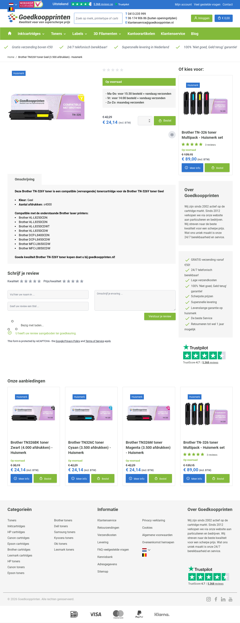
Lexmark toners (64, 549)
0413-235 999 (137, 14)
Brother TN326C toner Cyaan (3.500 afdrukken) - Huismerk (89, 447)
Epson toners (15, 573)
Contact (228, 4)
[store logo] (39, 18)
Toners (11, 520)
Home (10, 57)
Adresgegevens (107, 564)
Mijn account (183, 4)
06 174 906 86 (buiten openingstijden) (152, 18)
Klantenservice (106, 520)
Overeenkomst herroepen (158, 542)
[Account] (201, 18)
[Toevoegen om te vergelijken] (172, 134)
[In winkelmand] (217, 167)
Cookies (147, 527)
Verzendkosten (106, 535)
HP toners (13, 561)
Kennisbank (105, 557)
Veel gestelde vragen (207, 4)
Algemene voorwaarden (157, 535)
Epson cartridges (18, 543)
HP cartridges (16, 532)
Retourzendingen (108, 527)
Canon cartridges (18, 538)
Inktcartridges (16, 526)
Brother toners (63, 520)
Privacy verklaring (153, 520)
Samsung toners (64, 532)
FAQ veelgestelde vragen (113, 549)
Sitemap (102, 571)
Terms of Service (95, 341)
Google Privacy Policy (68, 341)
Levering (102, 542)
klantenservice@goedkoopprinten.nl (151, 22)
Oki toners (60, 543)
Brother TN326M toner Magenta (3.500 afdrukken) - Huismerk (148, 447)
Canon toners (16, 567)
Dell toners (61, 526)
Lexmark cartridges (19, 555)
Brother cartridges (18, 549)
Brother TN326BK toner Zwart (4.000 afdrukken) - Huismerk (32, 447)
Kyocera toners (63, 538)
